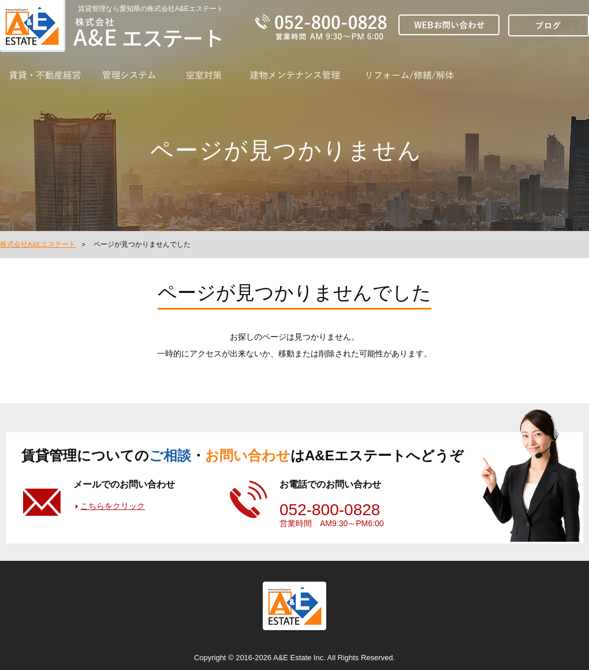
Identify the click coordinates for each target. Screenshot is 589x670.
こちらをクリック (112, 506)
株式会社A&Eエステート (38, 244)
